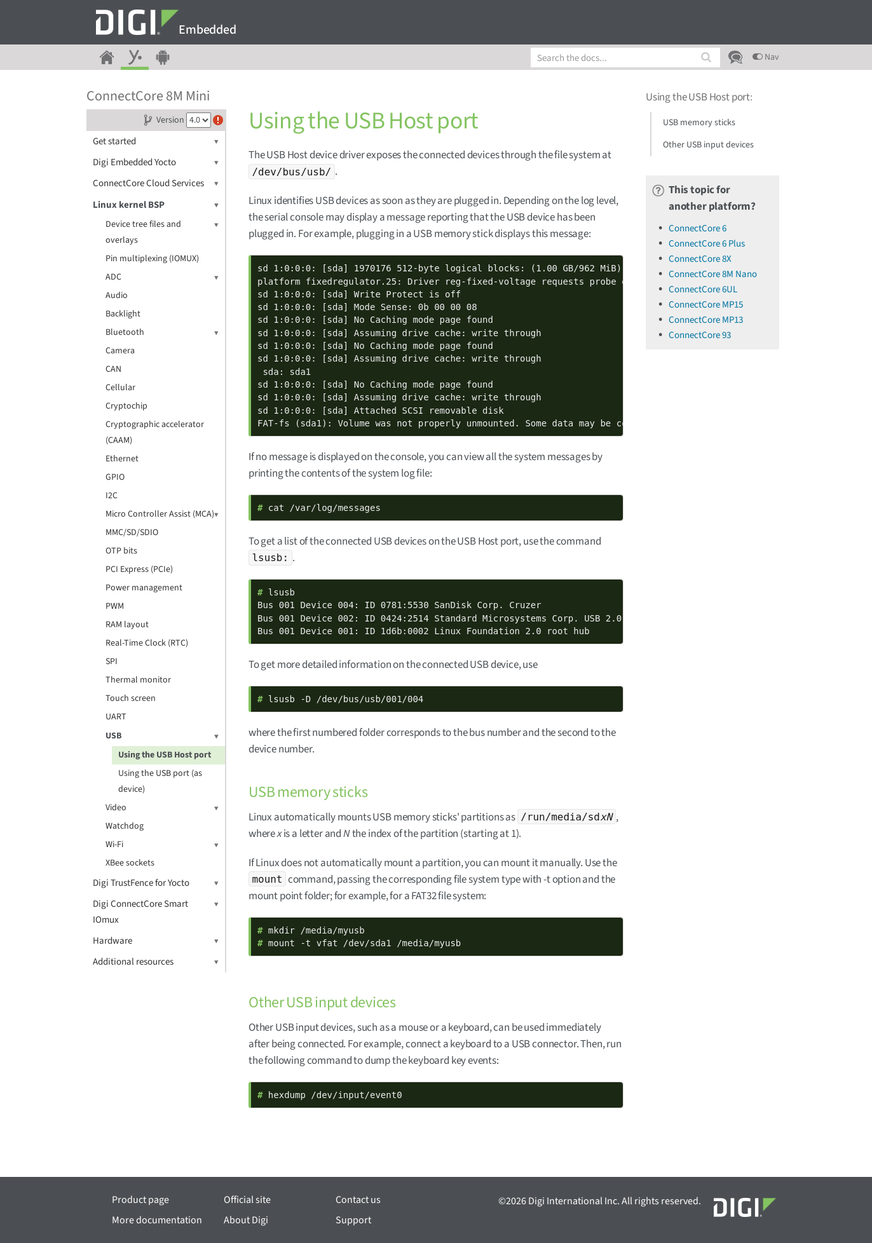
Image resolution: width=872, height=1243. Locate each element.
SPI (112, 661)
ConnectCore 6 (697, 228)
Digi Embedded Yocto (156, 162)
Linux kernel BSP (156, 205)
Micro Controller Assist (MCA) (162, 514)
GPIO (115, 477)
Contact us (358, 1200)
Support (353, 1220)
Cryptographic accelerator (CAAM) (155, 432)
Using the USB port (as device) (160, 781)
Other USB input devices (708, 145)
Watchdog (125, 826)
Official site (247, 1200)
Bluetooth (162, 333)
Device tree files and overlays (162, 232)
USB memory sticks (699, 122)
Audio (117, 295)
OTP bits (121, 551)
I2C (112, 495)
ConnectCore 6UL (703, 289)
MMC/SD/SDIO (132, 532)
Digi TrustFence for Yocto (156, 883)
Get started (156, 141)
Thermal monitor (138, 680)
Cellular (120, 387)
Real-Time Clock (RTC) (147, 643)
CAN (113, 369)
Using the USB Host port (164, 755)
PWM (115, 606)
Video (162, 808)
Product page (140, 1200)
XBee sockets (130, 863)
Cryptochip (126, 406)
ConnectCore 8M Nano (713, 274)
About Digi (246, 1220)
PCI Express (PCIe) (139, 569)
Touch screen (131, 698)
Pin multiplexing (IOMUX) (152, 258)
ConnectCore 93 (700, 335)
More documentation (157, 1220)
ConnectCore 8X (700, 259)
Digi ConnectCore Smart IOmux (156, 911)
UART (116, 716)
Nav (766, 57)
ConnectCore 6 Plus (707, 243)
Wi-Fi (162, 845)
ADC (162, 277)
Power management (144, 587)
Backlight (123, 314)
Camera (120, 350)
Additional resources (156, 962)
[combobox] (625, 57)
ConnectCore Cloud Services (156, 183)
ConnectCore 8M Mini (148, 96)
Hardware (156, 941)
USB (162, 736)
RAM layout (127, 624)
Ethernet (122, 458)
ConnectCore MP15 (706, 304)
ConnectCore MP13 (706, 320)
